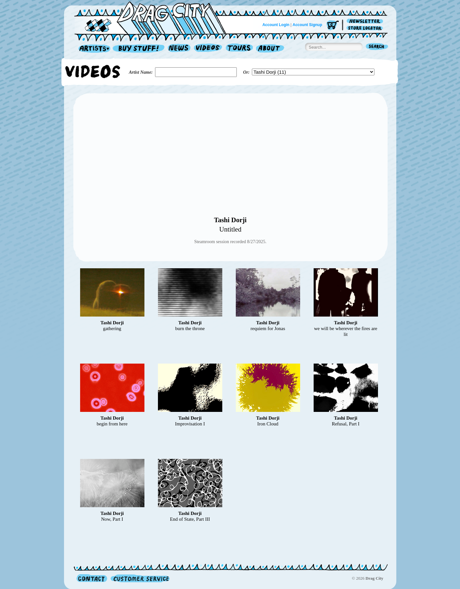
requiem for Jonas (268, 328)
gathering (112, 328)
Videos (208, 49)
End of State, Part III (190, 519)
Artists (92, 49)
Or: (246, 72)
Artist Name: (141, 72)
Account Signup (307, 25)
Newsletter (366, 21)
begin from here (112, 423)
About (270, 49)
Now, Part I (112, 519)
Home (154, 17)
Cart (332, 25)
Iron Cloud (267, 423)
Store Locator (366, 28)
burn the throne (190, 328)
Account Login (276, 25)
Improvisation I (190, 423)
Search (377, 47)
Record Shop (139, 49)
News (179, 49)
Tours (239, 49)
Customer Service (139, 578)
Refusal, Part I (345, 423)
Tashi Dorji (230, 220)
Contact (92, 578)
